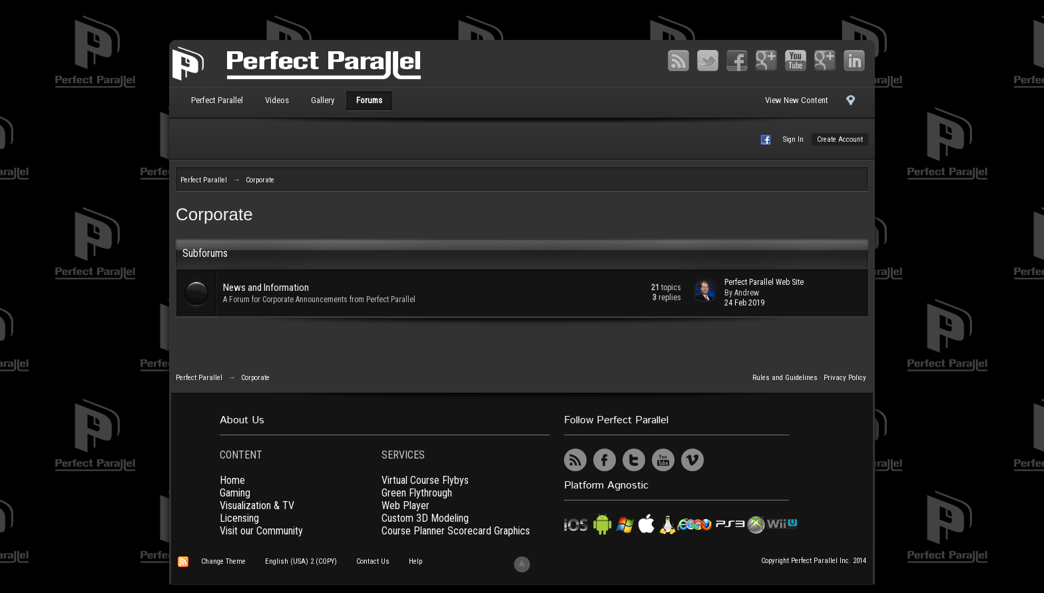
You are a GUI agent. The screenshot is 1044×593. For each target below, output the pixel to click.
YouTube (795, 60)
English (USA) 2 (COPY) (301, 561)
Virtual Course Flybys (425, 480)
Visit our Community (261, 530)
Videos (277, 100)
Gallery (322, 100)
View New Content (796, 100)
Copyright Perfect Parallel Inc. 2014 (813, 560)
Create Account (840, 139)
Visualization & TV (257, 505)
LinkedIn (854, 60)
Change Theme (223, 561)
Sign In (793, 139)
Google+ (766, 60)
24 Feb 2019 (744, 302)
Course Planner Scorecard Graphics (456, 530)
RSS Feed (678, 60)
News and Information (266, 288)
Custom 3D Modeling (425, 518)
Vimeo (825, 60)
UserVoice (721, 460)
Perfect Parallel (217, 100)
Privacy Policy (845, 377)
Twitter (707, 60)
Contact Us (373, 561)
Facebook (737, 60)
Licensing (239, 518)
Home (232, 480)
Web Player (405, 505)
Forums (369, 100)
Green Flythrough (417, 493)
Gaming (235, 493)
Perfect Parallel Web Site (764, 282)
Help (415, 561)
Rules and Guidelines (785, 377)
